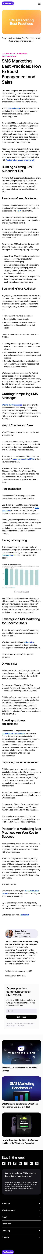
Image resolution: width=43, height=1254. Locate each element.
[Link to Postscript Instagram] (15, 1163)
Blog (4, 38)
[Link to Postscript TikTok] (4, 1163)
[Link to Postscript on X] (26, 1163)
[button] (39, 3)
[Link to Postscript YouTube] (31, 1163)
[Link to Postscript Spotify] (37, 1163)
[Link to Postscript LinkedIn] (20, 1163)
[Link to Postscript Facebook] (9, 1163)
